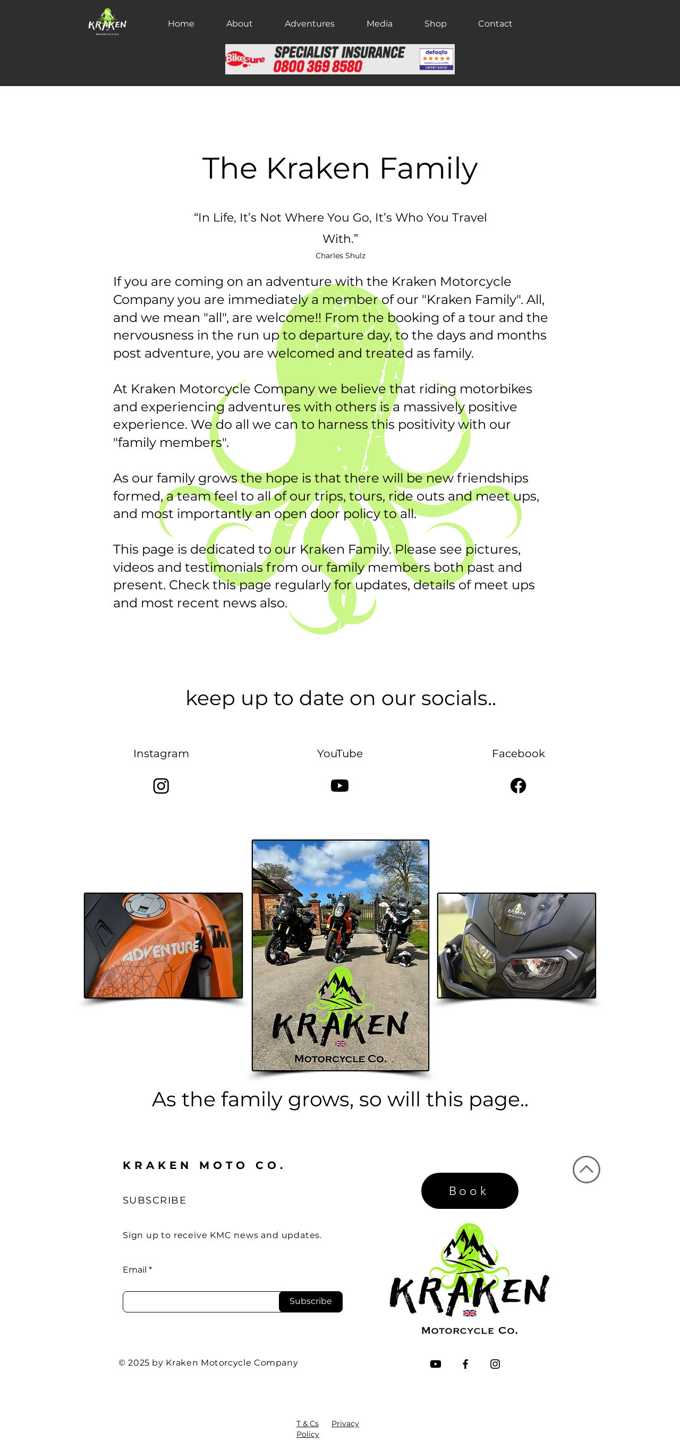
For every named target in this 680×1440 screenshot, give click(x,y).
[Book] (469, 1191)
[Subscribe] (311, 1301)
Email (135, 1270)
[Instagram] (161, 785)
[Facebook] (518, 785)
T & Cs (307, 1423)
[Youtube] (339, 785)
